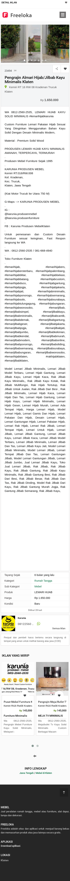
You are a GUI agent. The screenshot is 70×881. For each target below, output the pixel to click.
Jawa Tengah (26, 773)
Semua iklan (58, 628)
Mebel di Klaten (44, 773)
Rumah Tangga (43, 580)
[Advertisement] (35, 531)
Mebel (38, 586)
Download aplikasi (10, 846)
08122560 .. (25, 624)
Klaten (5, 860)
